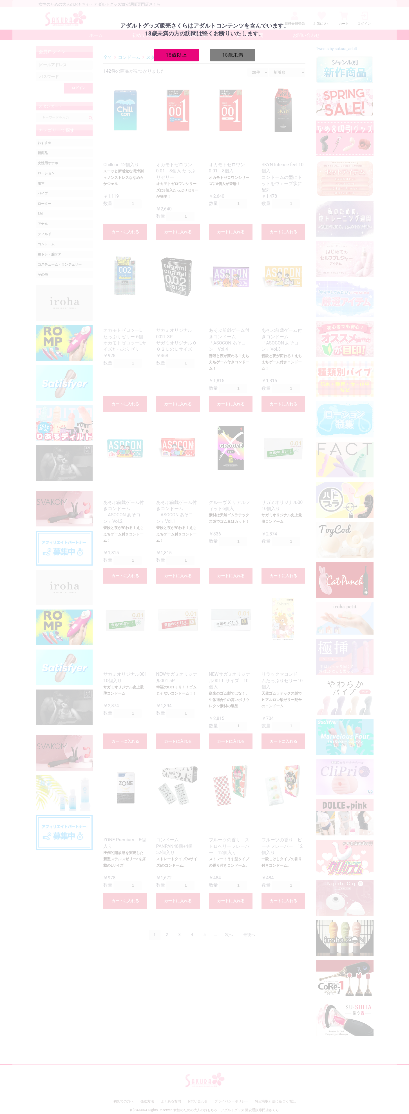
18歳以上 (176, 54)
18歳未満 (232, 54)
